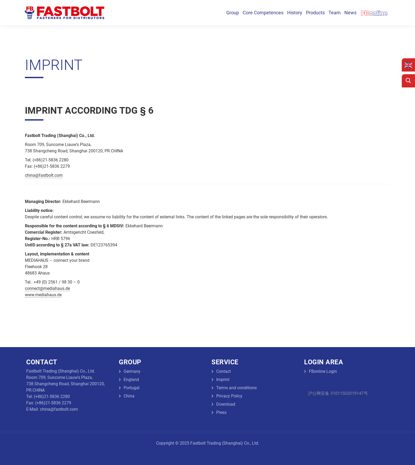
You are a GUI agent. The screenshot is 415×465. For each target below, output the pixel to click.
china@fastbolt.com (44, 175)
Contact (223, 371)
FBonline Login (323, 371)
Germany (132, 371)
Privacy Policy (229, 395)
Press (221, 412)
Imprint (222, 379)
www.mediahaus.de (43, 294)
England (131, 379)
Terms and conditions (236, 387)
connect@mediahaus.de (47, 288)
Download (225, 404)
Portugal (131, 387)
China (129, 395)
